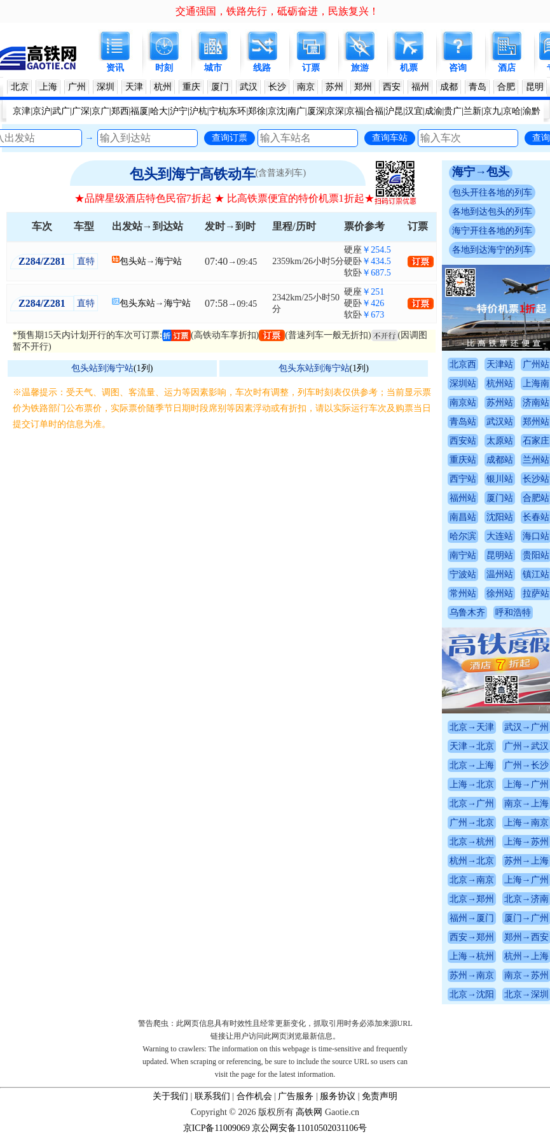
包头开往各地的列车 (492, 192)
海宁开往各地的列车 (492, 230)
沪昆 (394, 111)
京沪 (41, 111)
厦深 (316, 111)
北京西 (463, 364)
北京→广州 (472, 803)
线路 (262, 68)
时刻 (164, 68)
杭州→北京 (472, 861)
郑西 (120, 111)
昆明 (535, 87)
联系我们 (212, 1096)
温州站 (499, 574)
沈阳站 (499, 517)
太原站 (499, 440)
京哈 (512, 111)
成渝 (434, 111)
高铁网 (309, 1112)
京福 (355, 111)
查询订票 (229, 137)
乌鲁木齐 (467, 612)
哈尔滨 (463, 536)
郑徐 (257, 111)
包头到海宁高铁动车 (193, 174)
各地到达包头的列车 (492, 211)
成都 (449, 87)
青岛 (477, 87)
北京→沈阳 (472, 994)
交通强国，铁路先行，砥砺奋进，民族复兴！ (277, 11)
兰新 (472, 111)
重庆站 (463, 460)
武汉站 (499, 421)
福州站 (463, 498)
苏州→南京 (472, 975)
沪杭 (198, 111)
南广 (296, 111)
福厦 (139, 111)
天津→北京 (472, 746)
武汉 (249, 87)
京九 (492, 111)
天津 (134, 87)
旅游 (360, 68)
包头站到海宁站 (102, 368)
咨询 (458, 68)
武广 (61, 111)
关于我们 (170, 1096)
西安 (392, 87)
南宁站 (463, 555)
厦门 (220, 87)
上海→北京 (472, 784)
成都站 (499, 460)
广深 (81, 111)
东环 (237, 111)
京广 (100, 111)
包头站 (133, 261)
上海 (48, 87)
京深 (335, 111)
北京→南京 (472, 880)
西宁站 (463, 479)
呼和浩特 (513, 612)
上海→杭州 (472, 956)
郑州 (363, 87)
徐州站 (499, 593)
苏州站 (499, 402)
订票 (311, 68)
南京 (306, 87)
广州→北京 (472, 822)
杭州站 (499, 383)
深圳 (105, 87)
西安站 (463, 440)
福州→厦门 (472, 918)
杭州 (163, 87)
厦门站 (499, 498)
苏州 (334, 87)
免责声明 (379, 1096)
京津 (22, 111)
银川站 (499, 479)
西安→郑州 (472, 937)
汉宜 (414, 111)
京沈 (276, 111)
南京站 (463, 402)
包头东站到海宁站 (314, 368)
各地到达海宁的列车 (492, 250)
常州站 (463, 593)
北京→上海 (472, 765)
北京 (20, 87)
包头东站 (137, 303)
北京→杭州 (472, 841)
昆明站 (499, 555)
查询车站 (390, 137)
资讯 (115, 68)
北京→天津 (472, 727)
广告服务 (295, 1096)
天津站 (499, 364)
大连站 (499, 536)
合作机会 (254, 1096)
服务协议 (337, 1096)
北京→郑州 (472, 899)
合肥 (506, 87)
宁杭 (218, 111)
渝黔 (531, 111)
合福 (374, 111)
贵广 (453, 111)
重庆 (191, 87)
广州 (77, 87)
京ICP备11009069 (216, 1128)
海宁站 (168, 261)
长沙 (277, 87)
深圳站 (463, 383)
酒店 (507, 68)
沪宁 (179, 111)
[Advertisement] (224, 527)
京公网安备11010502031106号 (309, 1128)
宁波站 (463, 574)
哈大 (159, 111)
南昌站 (463, 517)
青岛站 (463, 421)
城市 (213, 68)
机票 (409, 68)
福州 (420, 87)
